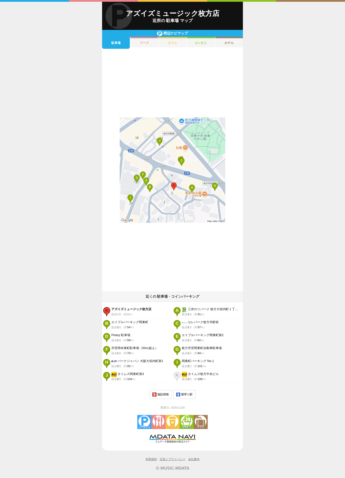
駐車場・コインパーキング (144, 422)
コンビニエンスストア (187, 422)
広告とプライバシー (172, 459)
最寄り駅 (184, 395)
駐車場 (116, 43)
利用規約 (151, 459)
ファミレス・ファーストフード (158, 422)
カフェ (172, 43)
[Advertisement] (172, 83)
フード (144, 43)
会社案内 (194, 459)
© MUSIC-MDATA (172, 468)
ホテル (229, 43)
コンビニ (201, 43)
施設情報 (160, 395)
